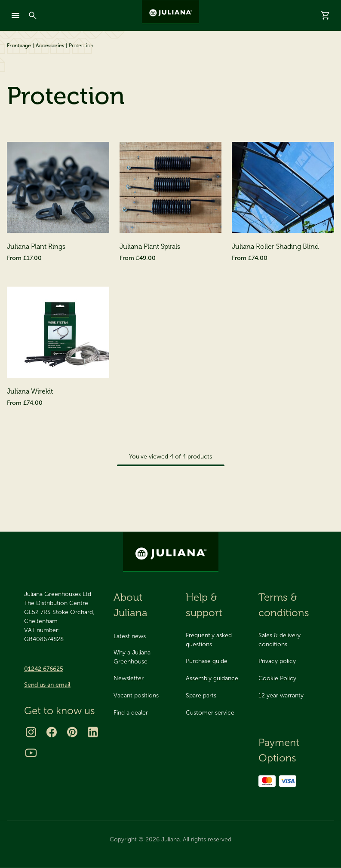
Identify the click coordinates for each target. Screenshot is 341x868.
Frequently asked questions (209, 640)
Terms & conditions (283, 605)
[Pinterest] (72, 732)
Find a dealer (131, 712)
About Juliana (130, 605)
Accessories (50, 46)
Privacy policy (277, 661)
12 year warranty (281, 695)
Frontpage (19, 46)
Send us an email (47, 684)
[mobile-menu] (15, 15)
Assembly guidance (212, 678)
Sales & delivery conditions (279, 640)
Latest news (130, 636)
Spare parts (201, 695)
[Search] (32, 15)
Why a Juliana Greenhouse (132, 657)
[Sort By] (287, 152)
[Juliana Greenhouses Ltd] (170, 12)
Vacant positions (136, 695)
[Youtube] (31, 753)
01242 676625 (43, 668)
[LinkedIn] (93, 732)
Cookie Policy (277, 678)
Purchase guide (206, 661)
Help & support (204, 605)
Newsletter (129, 678)
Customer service (210, 712)
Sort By (223, 152)
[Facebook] (51, 732)
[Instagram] (31, 732)
